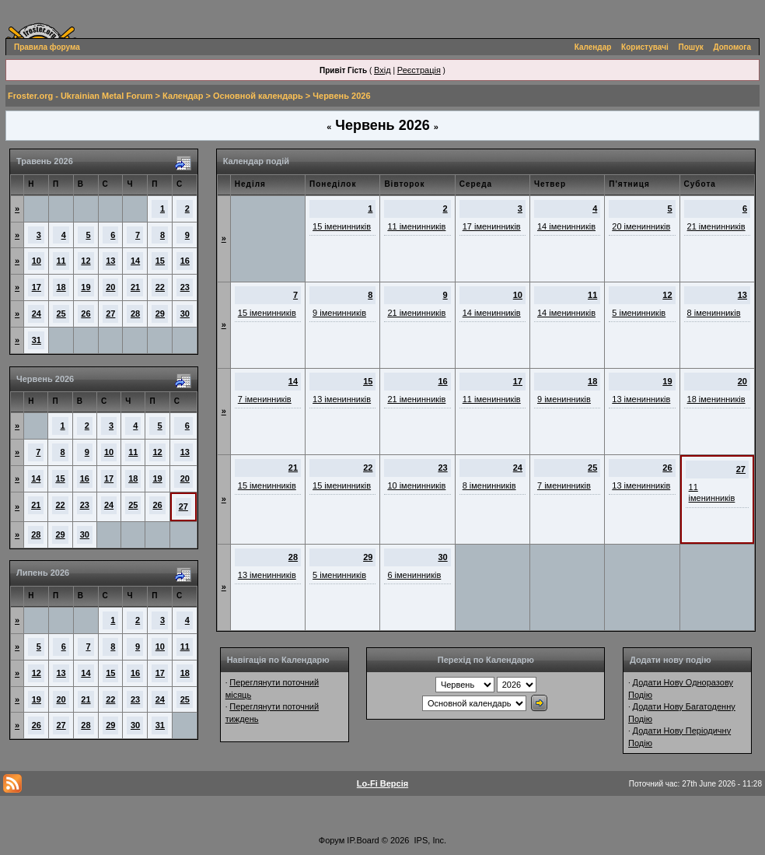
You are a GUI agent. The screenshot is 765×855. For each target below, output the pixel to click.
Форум (331, 840)
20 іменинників (641, 226)
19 (85, 287)
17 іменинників (492, 226)
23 (185, 287)
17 (36, 287)
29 (160, 313)
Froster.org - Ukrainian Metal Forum (80, 95)
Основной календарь (258, 95)
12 (85, 260)
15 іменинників (342, 226)
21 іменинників (716, 226)
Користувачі (645, 47)
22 (160, 287)
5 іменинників (638, 312)
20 (110, 287)
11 (61, 260)
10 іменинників (416, 485)
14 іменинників (566, 226)
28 (135, 313)
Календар (593, 47)
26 (85, 313)
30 (185, 313)
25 (61, 313)
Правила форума (47, 47)
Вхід (382, 70)
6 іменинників (414, 575)
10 (36, 260)
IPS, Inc (429, 840)
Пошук (691, 47)
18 (61, 287)
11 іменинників (416, 226)
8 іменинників (714, 312)
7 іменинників (265, 399)
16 (185, 260)
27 (110, 313)
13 (110, 260)
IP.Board (363, 840)
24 (36, 313)
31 (36, 340)
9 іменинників (339, 312)
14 (135, 260)
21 (135, 287)
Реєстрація (419, 70)
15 (160, 260)
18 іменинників (716, 399)
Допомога (732, 47)
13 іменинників (342, 399)
